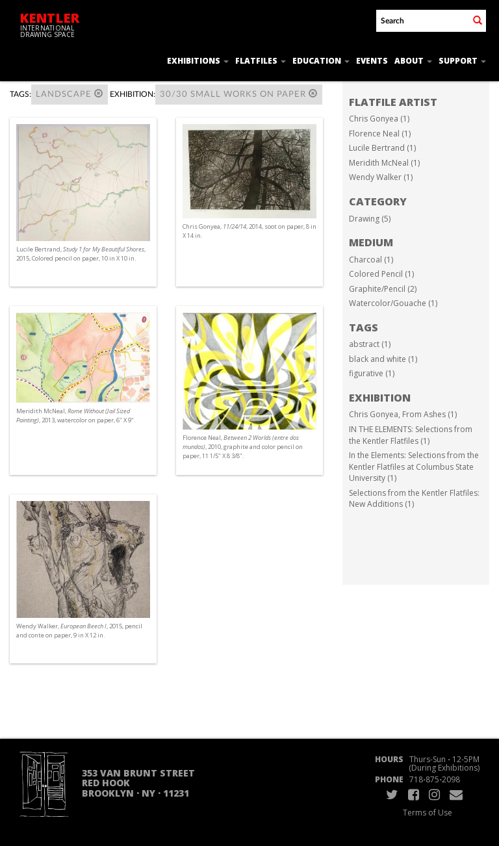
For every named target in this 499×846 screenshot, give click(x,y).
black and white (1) (383, 359)
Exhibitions (198, 60)
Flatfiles (260, 60)
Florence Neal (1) (380, 133)
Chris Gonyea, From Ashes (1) (403, 414)
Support (462, 60)
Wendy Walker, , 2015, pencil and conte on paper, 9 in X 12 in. (79, 630)
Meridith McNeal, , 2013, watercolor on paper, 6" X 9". (75, 415)
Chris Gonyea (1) (379, 118)
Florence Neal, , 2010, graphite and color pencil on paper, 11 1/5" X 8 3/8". (243, 446)
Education (321, 60)
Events (372, 60)
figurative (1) (371, 373)
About (413, 60)
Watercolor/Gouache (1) (393, 303)
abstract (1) (369, 344)
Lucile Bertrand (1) (382, 147)
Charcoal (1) (371, 259)
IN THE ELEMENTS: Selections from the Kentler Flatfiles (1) (410, 435)
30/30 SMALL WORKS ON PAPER (239, 94)
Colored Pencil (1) (381, 273)
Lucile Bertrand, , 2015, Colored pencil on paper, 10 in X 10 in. (81, 254)
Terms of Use (427, 812)
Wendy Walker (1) (381, 177)
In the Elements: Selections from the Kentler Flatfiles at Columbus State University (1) (414, 466)
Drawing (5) (369, 218)
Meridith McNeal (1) (384, 162)
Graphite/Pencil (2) (382, 288)
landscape (69, 94)
